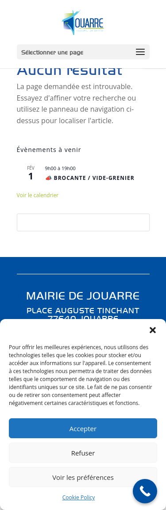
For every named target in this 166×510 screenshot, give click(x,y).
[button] (152, 330)
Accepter (83, 428)
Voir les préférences (83, 477)
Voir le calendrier (38, 195)
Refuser (83, 452)
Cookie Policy (78, 497)
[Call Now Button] (145, 491)
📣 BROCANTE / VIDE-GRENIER (90, 178)
